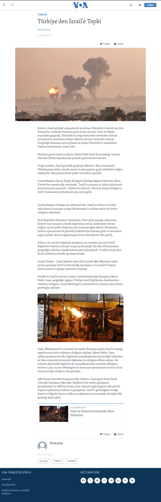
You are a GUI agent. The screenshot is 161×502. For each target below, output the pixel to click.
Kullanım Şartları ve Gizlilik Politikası (16, 492)
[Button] (105, 44)
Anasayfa (6, 479)
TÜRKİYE (42, 14)
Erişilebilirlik (8, 485)
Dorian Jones (44, 30)
